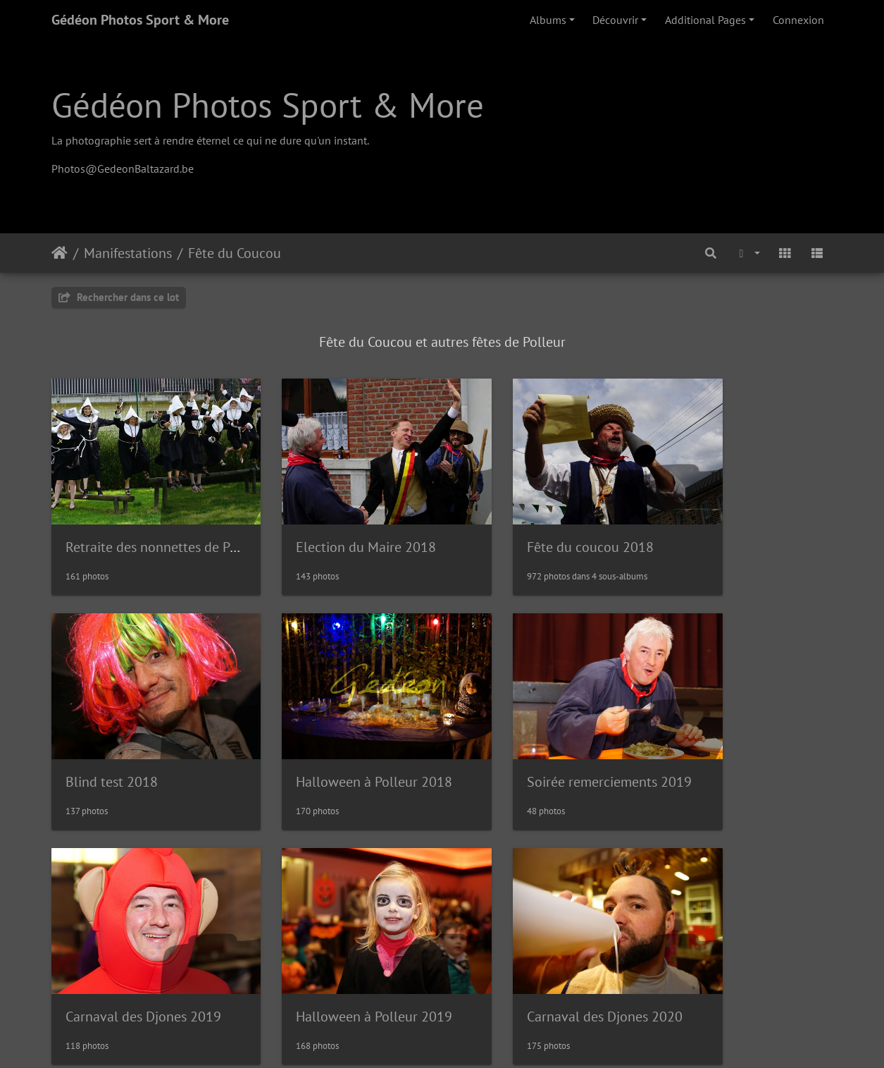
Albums (548, 20)
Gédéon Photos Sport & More (140, 20)
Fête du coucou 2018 (530, 526)
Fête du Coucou (234, 253)
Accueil (59, 253)
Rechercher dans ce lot (118, 297)
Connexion (798, 20)
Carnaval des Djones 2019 (545, 739)
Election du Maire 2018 (336, 526)
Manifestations (128, 253)
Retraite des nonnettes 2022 (351, 954)
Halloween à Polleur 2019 (746, 739)
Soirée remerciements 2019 (348, 739)
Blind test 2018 (714, 526)
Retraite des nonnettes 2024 (753, 954)
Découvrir (615, 20)
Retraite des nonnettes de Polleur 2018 (183, 526)
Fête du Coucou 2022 (530, 954)
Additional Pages (705, 20)
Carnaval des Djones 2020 (143, 954)
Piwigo (473, 1038)
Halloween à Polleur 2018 (144, 739)
